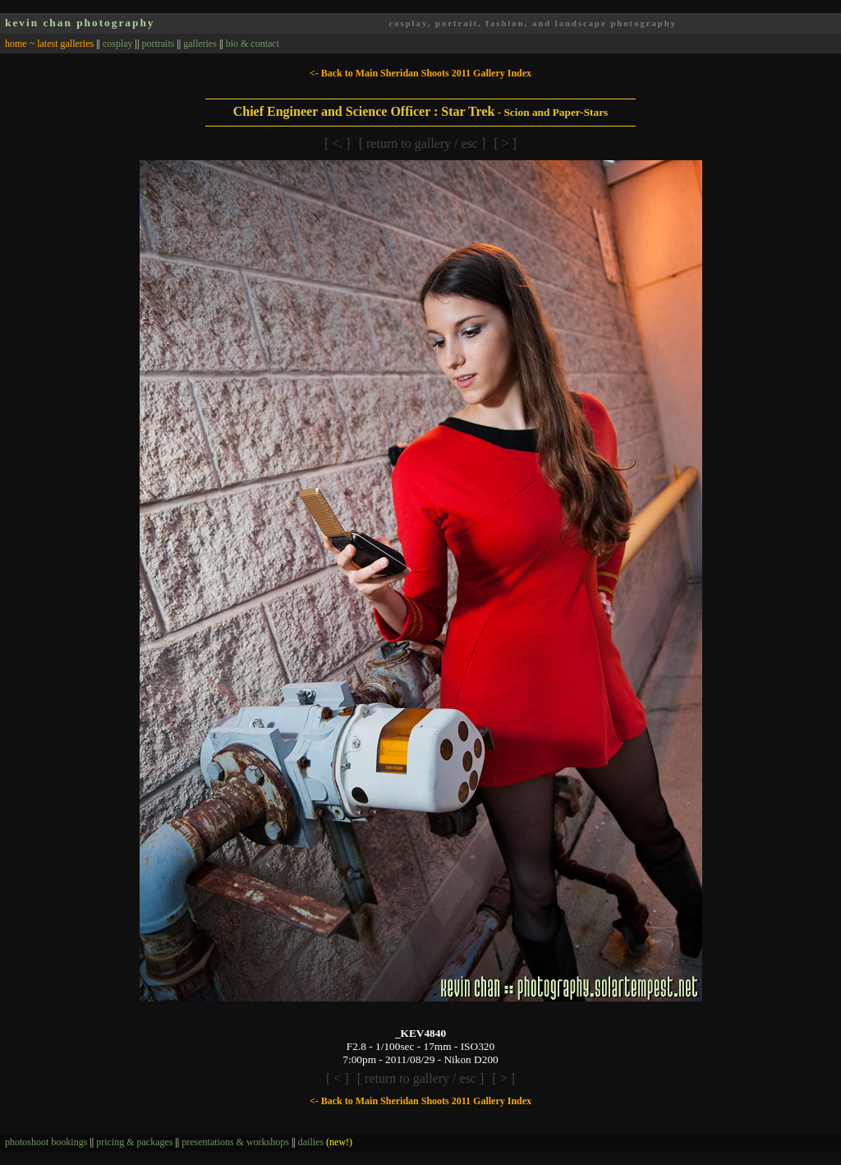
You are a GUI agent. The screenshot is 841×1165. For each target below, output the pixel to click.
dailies (325, 1142)
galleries (200, 43)
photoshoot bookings (46, 1142)
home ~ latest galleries (49, 43)
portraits (157, 43)
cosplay (118, 43)
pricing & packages (134, 1142)
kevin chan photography (80, 22)
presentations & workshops (235, 1142)
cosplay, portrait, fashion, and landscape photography (532, 23)
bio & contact (252, 43)
